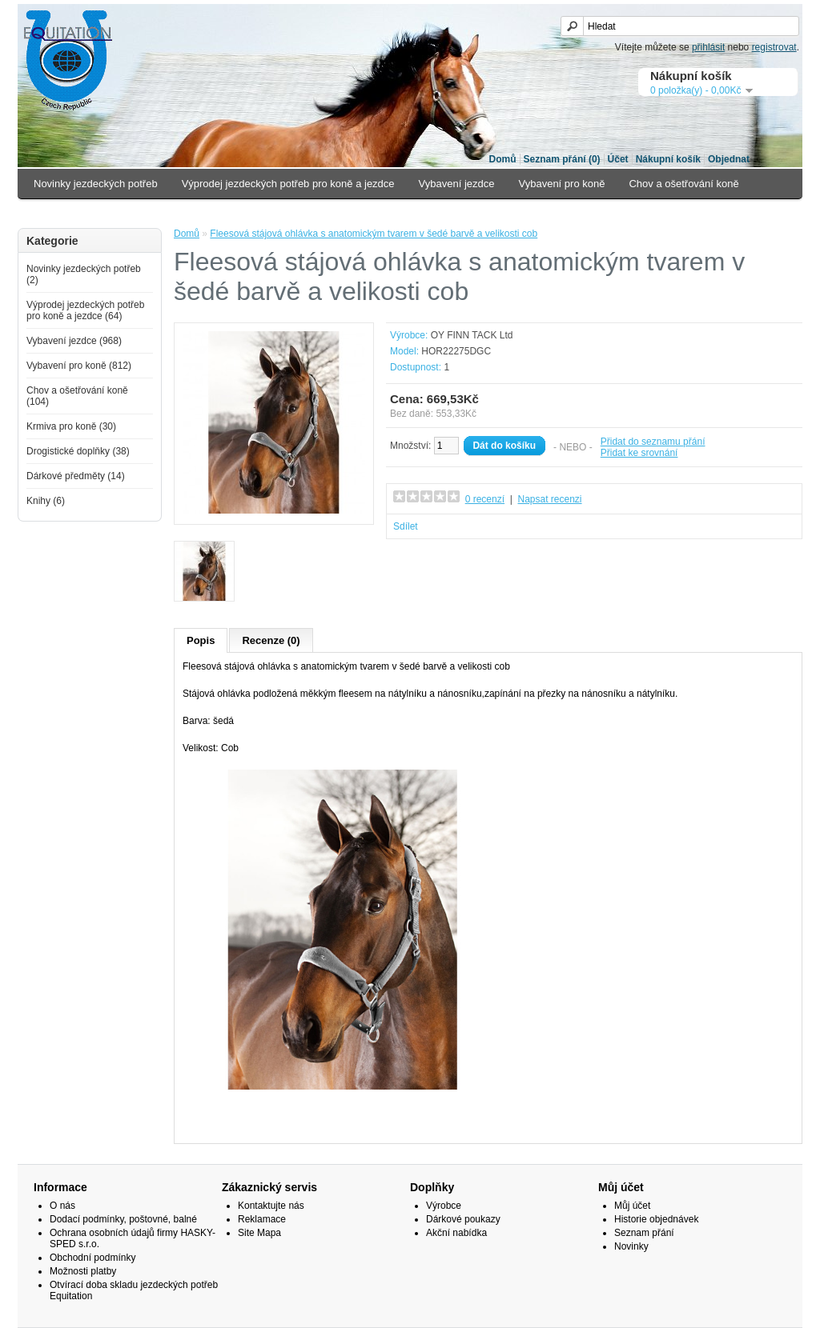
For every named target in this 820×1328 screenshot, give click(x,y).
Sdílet (405, 526)
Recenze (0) (270, 640)
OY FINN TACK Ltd (472, 335)
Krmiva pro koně (72, 213)
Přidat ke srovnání (639, 452)
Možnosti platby (83, 1271)
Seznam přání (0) (562, 159)
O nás (62, 1205)
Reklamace (262, 1219)
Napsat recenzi (549, 499)
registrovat (774, 47)
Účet (618, 159)
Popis (201, 640)
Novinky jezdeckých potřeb (96, 184)
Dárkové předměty (289, 213)
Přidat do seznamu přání (653, 441)
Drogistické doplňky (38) (78, 451)
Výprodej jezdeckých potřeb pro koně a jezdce (288, 184)
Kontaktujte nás (271, 1205)
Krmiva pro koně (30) (71, 426)
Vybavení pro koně (562, 184)
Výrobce (443, 1205)
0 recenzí (484, 499)
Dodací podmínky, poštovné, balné (123, 1219)
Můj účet (632, 1205)
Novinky (631, 1246)
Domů (503, 159)
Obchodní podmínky (92, 1257)
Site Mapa (259, 1232)
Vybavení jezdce (457, 184)
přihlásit (708, 47)
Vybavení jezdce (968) (74, 340)
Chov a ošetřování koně (683, 184)
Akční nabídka (456, 1232)
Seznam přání (644, 1232)
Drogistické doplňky (179, 213)
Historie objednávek (656, 1219)
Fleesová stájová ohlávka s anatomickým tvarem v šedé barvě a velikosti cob (373, 233)
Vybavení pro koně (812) (78, 365)
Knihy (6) (45, 500)
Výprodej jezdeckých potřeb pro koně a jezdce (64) (85, 310)
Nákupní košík (668, 159)
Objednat (729, 159)
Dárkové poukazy (463, 1219)
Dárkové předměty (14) (75, 476)
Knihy (370, 213)
